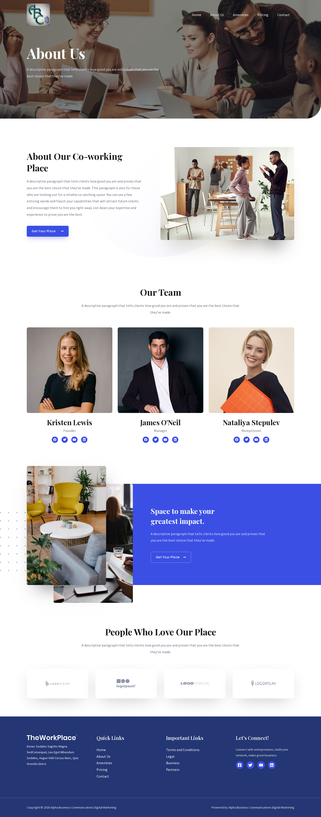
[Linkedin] (272, 765)
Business (172, 763)
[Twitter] (250, 765)
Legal (170, 756)
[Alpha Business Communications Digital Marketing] (38, 14)
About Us (223, 14)
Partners (172, 769)
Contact (284, 14)
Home (204, 14)
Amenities (245, 14)
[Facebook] (239, 765)
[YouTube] (261, 765)
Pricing (265, 14)
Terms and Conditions (183, 749)
